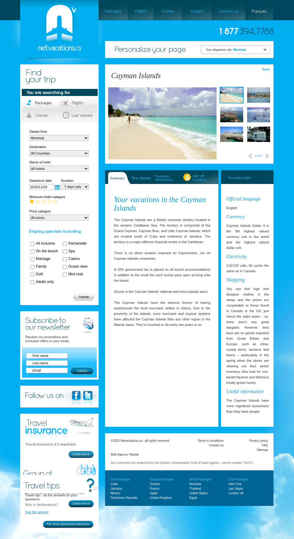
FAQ (265, 445)
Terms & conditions (211, 440)
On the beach (47, 251)
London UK (236, 493)
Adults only (45, 282)
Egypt (193, 497)
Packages (41, 103)
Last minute (78, 115)
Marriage (43, 259)
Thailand (195, 488)
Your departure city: (226, 50)
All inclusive (45, 243)
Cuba (114, 484)
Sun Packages (120, 479)
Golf (39, 274)
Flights (78, 103)
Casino (74, 259)
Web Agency (119, 454)
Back (266, 69)
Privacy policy (258, 440)
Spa (71, 251)
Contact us (216, 445)
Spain (154, 493)
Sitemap (262, 450)
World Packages (200, 479)
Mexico (115, 493)
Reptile (134, 454)
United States (198, 493)
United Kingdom (161, 497)
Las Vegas (236, 488)
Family (41, 266)
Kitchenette (77, 243)
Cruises (41, 115)
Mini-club (75, 274)
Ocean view (78, 266)
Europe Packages (162, 479)
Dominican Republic (124, 497)
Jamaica (116, 488)
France (155, 488)
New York (235, 484)
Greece (155, 484)
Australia (195, 484)
